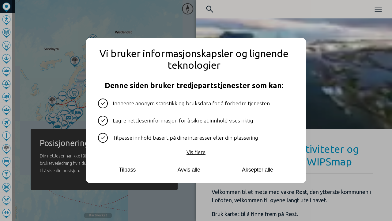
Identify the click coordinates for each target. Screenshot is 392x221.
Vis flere (196, 152)
